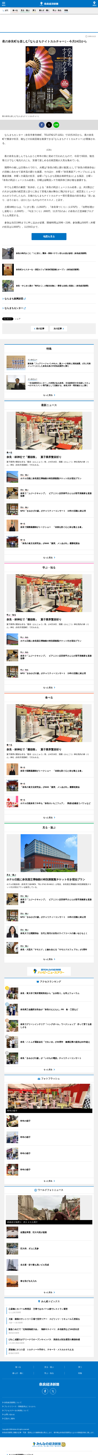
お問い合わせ (9, 1414)
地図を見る (49, 236)
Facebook (45, 1391)
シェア (18, 319)
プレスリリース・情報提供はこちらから (20, 1406)
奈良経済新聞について (13, 1402)
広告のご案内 (9, 1419)
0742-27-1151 (55, 135)
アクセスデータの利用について (16, 1411)
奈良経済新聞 (49, 4)
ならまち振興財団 (14, 298)
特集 (66, 10)
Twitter (53, 1391)
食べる (15, 10)
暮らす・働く (44, 10)
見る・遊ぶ (25, 10)
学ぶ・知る (57, 10)
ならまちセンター (14, 308)
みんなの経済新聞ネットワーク (49, 1444)
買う (34, 10)
